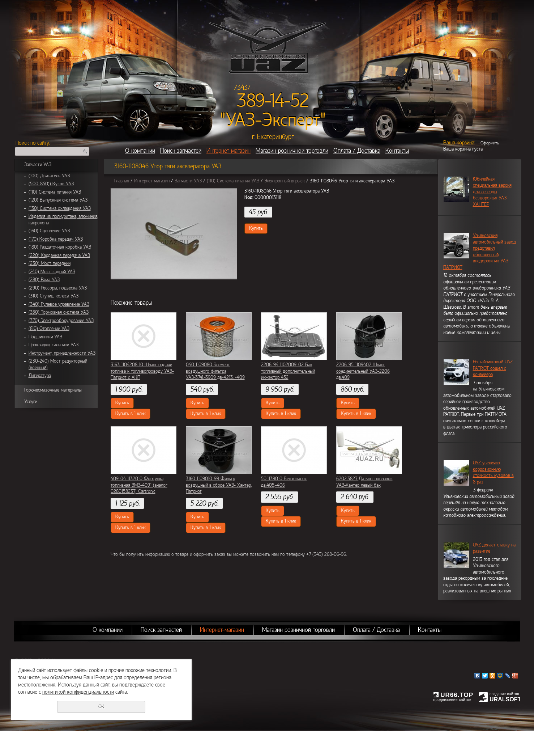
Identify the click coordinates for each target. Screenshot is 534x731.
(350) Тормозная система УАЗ (59, 312)
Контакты (397, 151)
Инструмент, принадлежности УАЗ (62, 353)
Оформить (489, 142)
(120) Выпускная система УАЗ (58, 200)
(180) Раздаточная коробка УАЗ (60, 247)
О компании (140, 151)
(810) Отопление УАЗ (49, 328)
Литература (40, 376)
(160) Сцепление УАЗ (49, 231)
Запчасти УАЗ (37, 165)
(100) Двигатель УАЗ (49, 176)
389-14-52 (273, 100)
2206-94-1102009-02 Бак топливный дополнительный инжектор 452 (288, 371)
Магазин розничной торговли (292, 151)
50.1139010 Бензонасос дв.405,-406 (284, 482)
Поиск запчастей (180, 151)
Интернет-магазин (228, 151)
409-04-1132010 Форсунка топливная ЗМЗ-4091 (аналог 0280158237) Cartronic (139, 485)
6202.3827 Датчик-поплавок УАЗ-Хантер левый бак (364, 482)
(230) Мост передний (50, 263)
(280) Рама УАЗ (44, 280)
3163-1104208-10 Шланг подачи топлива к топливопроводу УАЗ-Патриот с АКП (142, 371)
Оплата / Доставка (356, 151)
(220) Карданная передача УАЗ (59, 255)
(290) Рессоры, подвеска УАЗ (58, 288)
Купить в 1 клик (130, 414)
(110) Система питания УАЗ (55, 192)
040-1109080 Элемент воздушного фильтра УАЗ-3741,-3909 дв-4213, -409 (215, 371)
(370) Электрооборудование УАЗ (61, 321)
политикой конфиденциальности (78, 692)
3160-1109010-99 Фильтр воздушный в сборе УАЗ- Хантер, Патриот (219, 485)
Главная (121, 181)
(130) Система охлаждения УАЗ (60, 208)
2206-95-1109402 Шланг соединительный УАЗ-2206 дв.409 (363, 371)
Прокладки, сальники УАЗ (53, 345)
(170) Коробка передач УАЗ (56, 239)
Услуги (30, 402)
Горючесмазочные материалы (53, 390)
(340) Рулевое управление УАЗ (59, 304)
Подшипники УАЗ (45, 337)
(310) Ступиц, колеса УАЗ (53, 296)
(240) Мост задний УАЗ (52, 272)
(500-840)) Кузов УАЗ (51, 184)
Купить (256, 228)
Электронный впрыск (284, 181)
